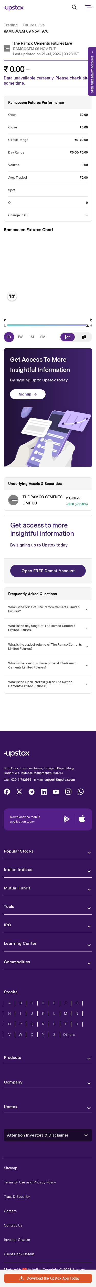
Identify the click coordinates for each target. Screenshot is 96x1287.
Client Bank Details (19, 1254)
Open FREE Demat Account (48, 570)
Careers (10, 1211)
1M (31, 337)
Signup (28, 394)
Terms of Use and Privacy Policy (30, 1182)
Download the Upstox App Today (49, 1278)
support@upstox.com (60, 780)
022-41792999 (21, 780)
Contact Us (13, 1225)
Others (69, 1034)
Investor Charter (17, 1240)
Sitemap (10, 1168)
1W (20, 337)
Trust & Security (17, 1196)
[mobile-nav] (88, 11)
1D (9, 337)
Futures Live (34, 25)
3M (43, 337)
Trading (11, 25)
